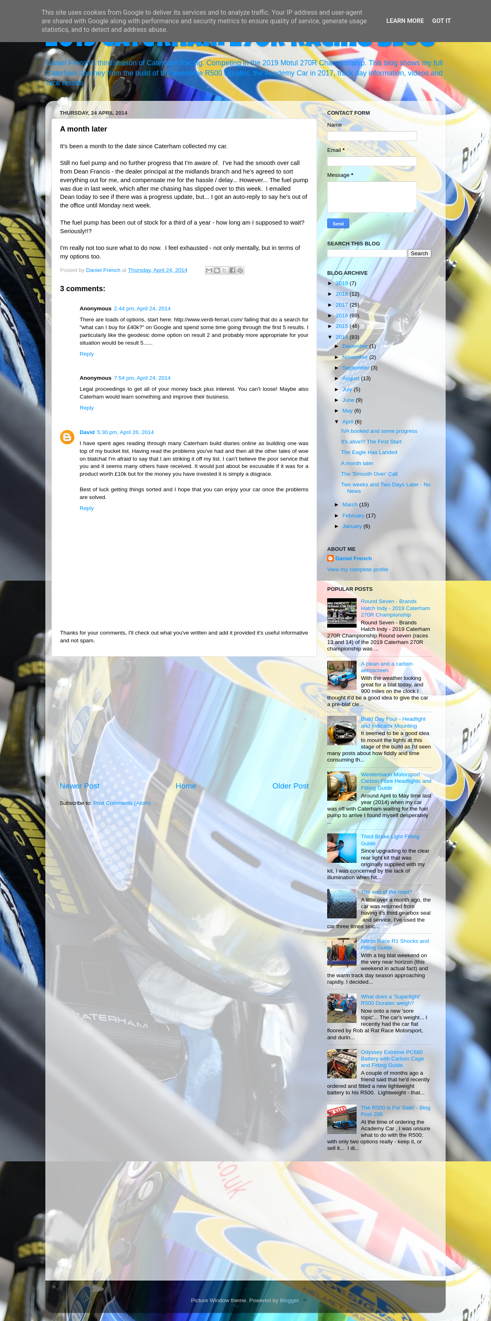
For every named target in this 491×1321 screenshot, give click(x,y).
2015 (343, 326)
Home (186, 786)
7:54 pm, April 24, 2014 (142, 378)
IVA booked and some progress (379, 431)
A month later (357, 463)
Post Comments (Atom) (122, 803)
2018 (343, 294)
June (349, 400)
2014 (343, 337)
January (353, 526)
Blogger (289, 1300)
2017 (343, 305)
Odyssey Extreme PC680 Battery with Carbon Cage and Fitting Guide (392, 1058)
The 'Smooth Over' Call (369, 474)
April (348, 422)
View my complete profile (357, 569)
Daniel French (353, 558)
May (348, 411)
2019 (343, 283)
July (348, 389)
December (355, 346)
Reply (87, 354)
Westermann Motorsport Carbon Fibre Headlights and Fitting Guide (396, 781)
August (351, 378)
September (356, 368)
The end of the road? (386, 892)
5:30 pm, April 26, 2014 (125, 432)
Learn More (405, 21)
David (87, 432)
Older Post (290, 786)
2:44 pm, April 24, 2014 (142, 308)
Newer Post (80, 786)
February (354, 515)
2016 (343, 315)
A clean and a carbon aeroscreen (387, 667)
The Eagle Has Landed (369, 452)
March (350, 504)
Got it (441, 21)
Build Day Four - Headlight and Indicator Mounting (393, 722)
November (355, 357)
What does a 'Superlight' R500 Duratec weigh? (390, 1000)
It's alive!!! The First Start (371, 442)
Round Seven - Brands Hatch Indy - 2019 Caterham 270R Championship (395, 607)
